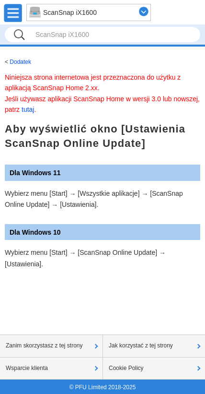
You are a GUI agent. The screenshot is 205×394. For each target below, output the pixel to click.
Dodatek (20, 62)
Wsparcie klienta (27, 368)
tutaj (28, 109)
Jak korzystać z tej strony (141, 345)
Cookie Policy (126, 368)
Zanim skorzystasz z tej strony (44, 345)
